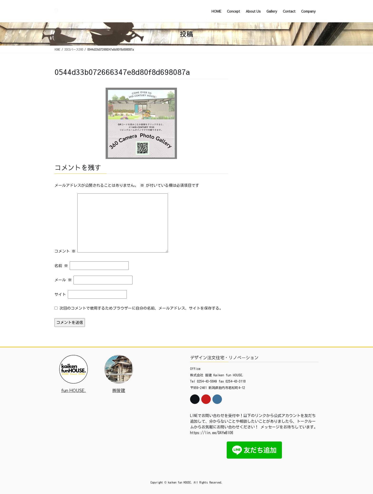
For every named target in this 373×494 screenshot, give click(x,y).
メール (63, 280)
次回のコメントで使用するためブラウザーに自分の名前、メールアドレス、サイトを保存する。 (141, 308)
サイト (60, 294)
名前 (61, 266)
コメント (64, 251)
